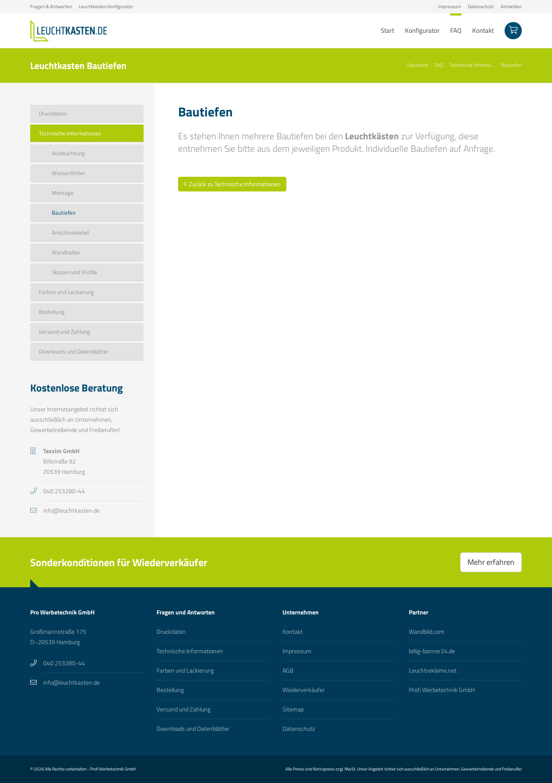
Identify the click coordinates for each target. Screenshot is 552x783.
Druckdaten (171, 631)
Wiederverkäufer (303, 689)
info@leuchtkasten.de (71, 510)
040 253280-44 (64, 490)
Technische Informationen (190, 650)
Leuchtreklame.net (433, 670)
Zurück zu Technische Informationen (232, 183)
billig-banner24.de (432, 650)
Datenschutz (481, 6)
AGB (288, 670)
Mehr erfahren (490, 562)
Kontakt (292, 631)
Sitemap (293, 709)
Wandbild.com (426, 631)
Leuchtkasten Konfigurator (106, 6)
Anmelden (511, 6)
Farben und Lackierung (185, 670)
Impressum (449, 6)
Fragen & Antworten (51, 6)
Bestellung (170, 689)
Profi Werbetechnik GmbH (442, 689)
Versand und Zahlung (183, 709)
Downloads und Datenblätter (193, 728)
